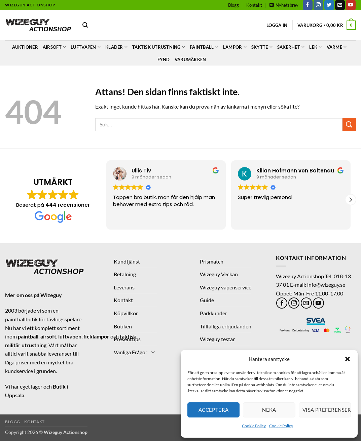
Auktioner (25, 47)
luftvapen (69, 336)
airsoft (48, 336)
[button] (347, 359)
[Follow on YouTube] (351, 5)
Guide (207, 300)
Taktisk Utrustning (158, 47)
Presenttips (127, 339)
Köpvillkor (126, 313)
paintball (28, 336)
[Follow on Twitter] (329, 5)
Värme (337, 47)
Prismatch (211, 261)
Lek (315, 47)
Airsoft (54, 47)
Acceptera (213, 410)
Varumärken (190, 59)
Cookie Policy (254, 425)
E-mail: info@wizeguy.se (317, 284)
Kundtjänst (127, 261)
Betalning (125, 274)
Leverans (124, 287)
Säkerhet (291, 47)
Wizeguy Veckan (219, 274)
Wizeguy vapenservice (225, 287)
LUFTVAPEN (86, 47)
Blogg (233, 5)
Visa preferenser (326, 410)
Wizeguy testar (217, 339)
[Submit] (349, 124)
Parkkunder (213, 313)
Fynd (163, 59)
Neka (269, 410)
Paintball (204, 47)
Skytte (262, 47)
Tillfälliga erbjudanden (225, 326)
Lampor (235, 47)
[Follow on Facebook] (308, 5)
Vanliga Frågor (130, 352)
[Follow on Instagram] (318, 5)
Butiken (123, 326)
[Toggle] (153, 352)
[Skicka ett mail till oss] (340, 5)
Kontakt (254, 5)
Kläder (116, 47)
